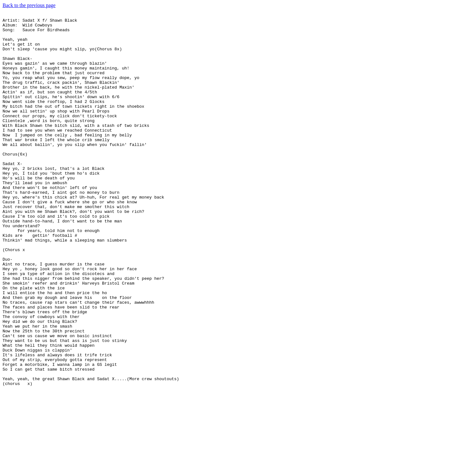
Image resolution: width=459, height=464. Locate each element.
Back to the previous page (29, 5)
